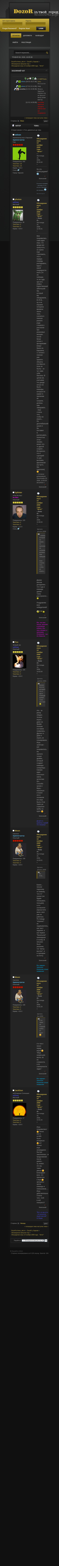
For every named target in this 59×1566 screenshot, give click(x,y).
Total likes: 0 (17, 224)
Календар (39, 35)
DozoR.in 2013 (17, 1251)
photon (18, 199)
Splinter (18, 492)
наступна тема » (42, 118)
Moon (17, 831)
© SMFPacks (42, 79)
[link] (39, 81)
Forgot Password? (9, 28)
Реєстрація (26, 42)
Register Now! (24, 28)
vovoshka (22, 89)
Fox (16, 642)
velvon (23, 81)
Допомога (27, 35)
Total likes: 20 (17, 163)
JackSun (19, 1090)
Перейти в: (18, 1240)
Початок (16, 35)
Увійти (15, 42)
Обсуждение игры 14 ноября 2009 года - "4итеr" (42, 145)
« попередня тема (30, 118)
